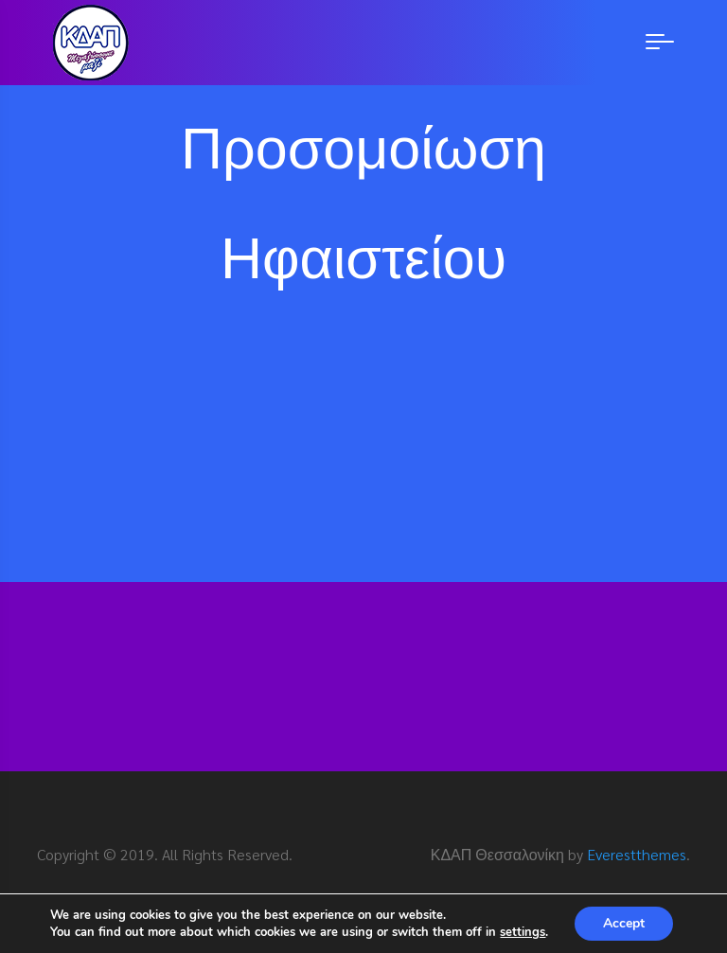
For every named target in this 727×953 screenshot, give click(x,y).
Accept (624, 923)
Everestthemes (636, 854)
